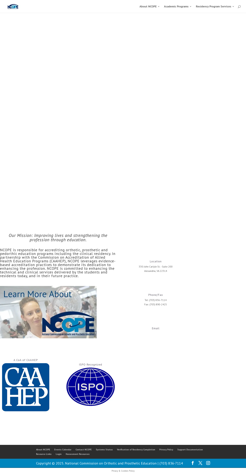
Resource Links (44, 454)
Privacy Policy (166, 449)
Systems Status (104, 449)
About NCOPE (43, 449)
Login (59, 454)
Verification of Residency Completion (136, 449)
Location (156, 261)
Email (155, 328)
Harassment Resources (78, 454)
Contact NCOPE (84, 449)
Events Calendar (62, 449)
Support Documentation (190, 449)
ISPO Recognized (90, 364)
